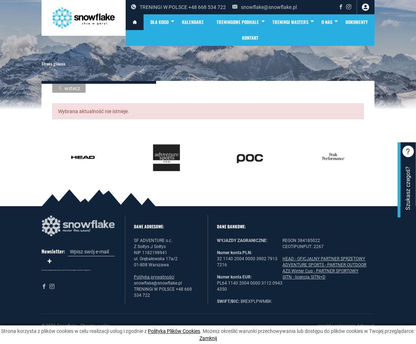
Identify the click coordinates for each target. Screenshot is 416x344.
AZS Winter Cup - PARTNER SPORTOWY (320, 270)
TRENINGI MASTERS (293, 22)
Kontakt (250, 37)
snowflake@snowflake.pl (264, 7)
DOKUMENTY (356, 22)
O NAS (330, 22)
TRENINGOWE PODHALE (241, 22)
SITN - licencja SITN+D (303, 277)
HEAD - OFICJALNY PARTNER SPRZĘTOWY (323, 258)
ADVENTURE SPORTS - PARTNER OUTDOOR (324, 264)
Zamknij (208, 338)
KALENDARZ (192, 22)
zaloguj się (365, 7)
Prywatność (79, 270)
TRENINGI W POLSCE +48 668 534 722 (178, 7)
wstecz (69, 88)
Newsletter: (53, 251)
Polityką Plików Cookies (174, 331)
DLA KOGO (162, 22)
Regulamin (87, 270)
